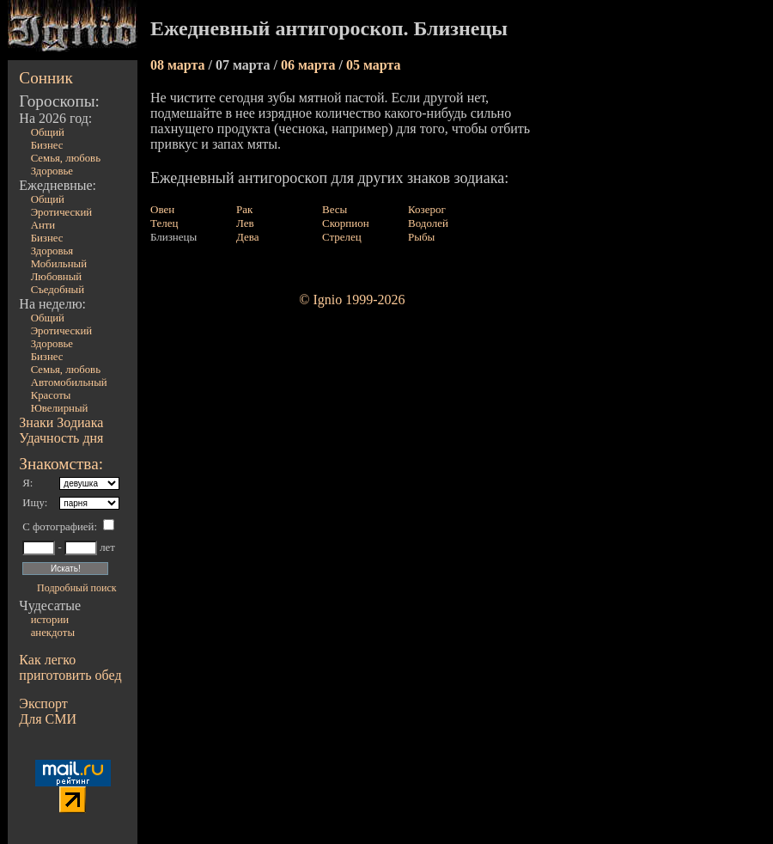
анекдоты (53, 633)
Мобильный (59, 264)
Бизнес (47, 145)
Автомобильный (69, 382)
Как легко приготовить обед (70, 667)
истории (50, 620)
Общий (47, 132)
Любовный (56, 277)
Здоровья (52, 251)
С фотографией (58, 527)
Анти (43, 225)
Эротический (62, 212)
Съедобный (57, 290)
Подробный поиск (76, 588)
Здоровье (52, 171)
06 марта (310, 65)
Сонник (46, 78)
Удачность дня (61, 438)
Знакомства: (61, 464)
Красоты (51, 395)
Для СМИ (47, 719)
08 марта (179, 65)
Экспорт (43, 703)
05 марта (373, 65)
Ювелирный (59, 408)
